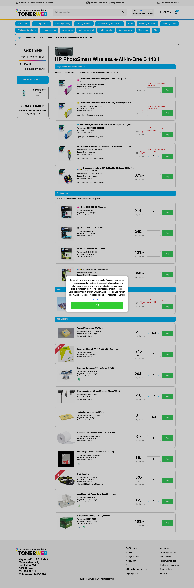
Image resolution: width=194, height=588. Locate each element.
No (123, 295)
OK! (97, 305)
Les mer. (97, 300)
